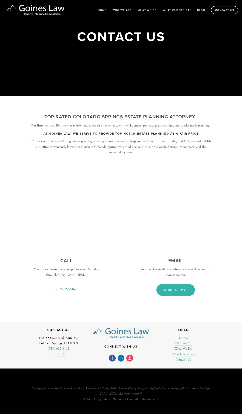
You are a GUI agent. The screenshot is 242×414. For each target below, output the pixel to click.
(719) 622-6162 (58, 348)
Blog (201, 10)
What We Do (183, 348)
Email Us (59, 354)
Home (102, 10)
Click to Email (175, 290)
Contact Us (224, 10)
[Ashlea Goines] (121, 358)
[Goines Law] (129, 358)
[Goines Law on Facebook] (112, 358)
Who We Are (183, 343)
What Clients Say (177, 10)
